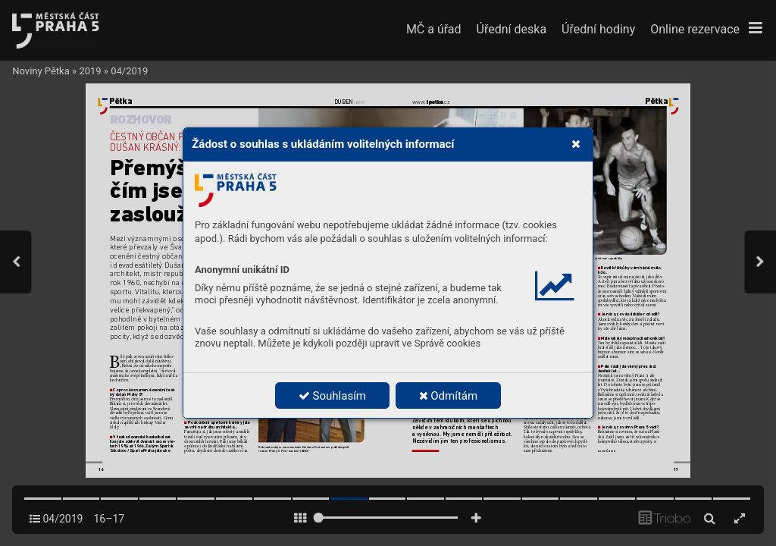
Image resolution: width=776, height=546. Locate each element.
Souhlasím (332, 396)
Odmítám (448, 396)
